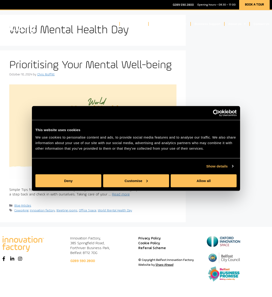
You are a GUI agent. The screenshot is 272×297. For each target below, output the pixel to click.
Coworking (21, 210)
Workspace (105, 24)
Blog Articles (22, 205)
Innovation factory (42, 210)
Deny (68, 181)
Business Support (207, 24)
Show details (217, 166)
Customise (136, 181)
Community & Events (169, 24)
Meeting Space (134, 24)
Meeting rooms (66, 210)
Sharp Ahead (164, 264)
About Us (237, 24)
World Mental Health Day (115, 210)
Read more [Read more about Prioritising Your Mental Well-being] (121, 194)
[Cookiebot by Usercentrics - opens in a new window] (216, 113)
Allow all (204, 181)
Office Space (87, 210)
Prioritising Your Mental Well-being (90, 65)
